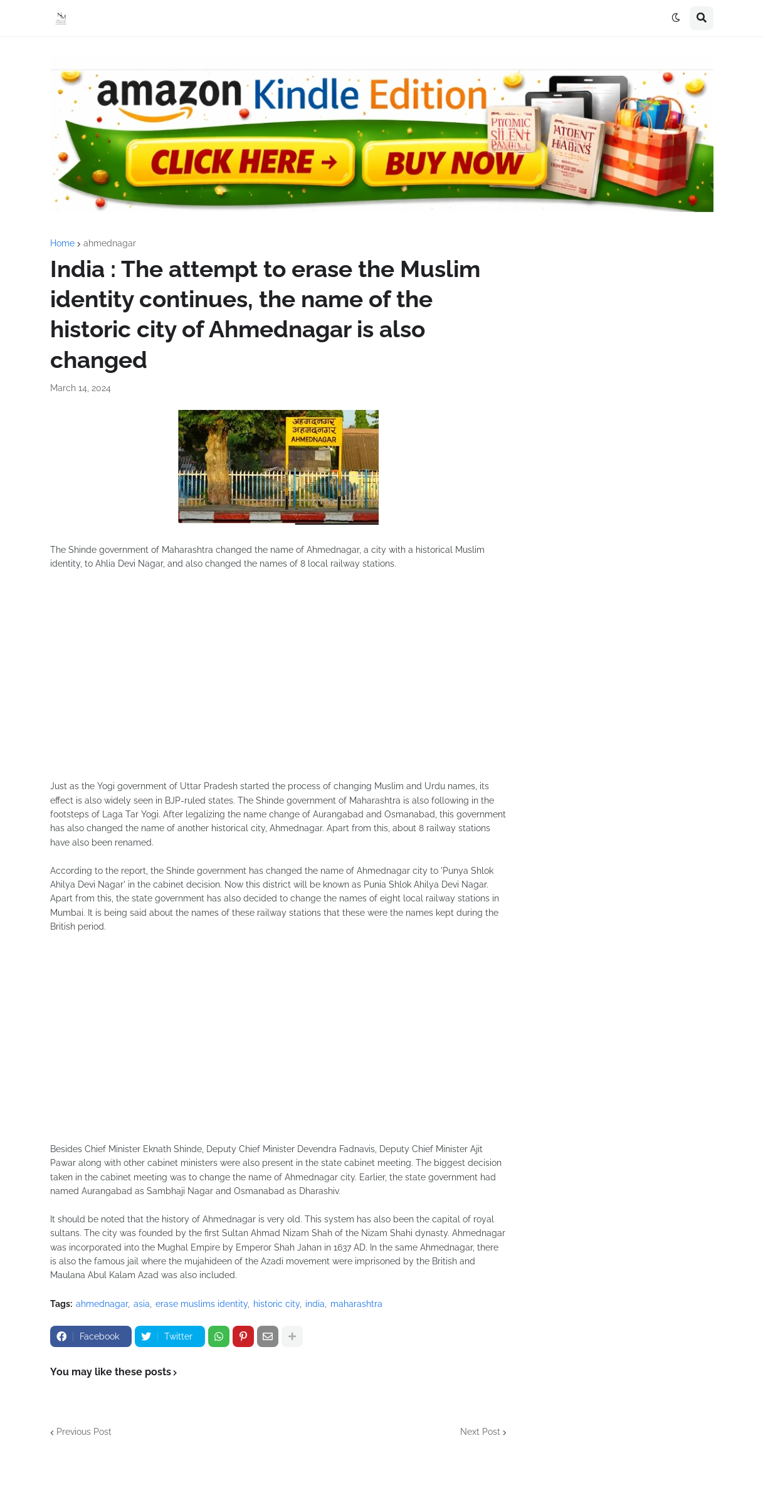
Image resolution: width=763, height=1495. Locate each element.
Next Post (480, 1432)
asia (142, 1304)
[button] (676, 18)
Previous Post (84, 1432)
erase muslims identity (201, 1304)
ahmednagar (109, 243)
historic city (276, 1304)
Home (62, 243)
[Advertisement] (278, 682)
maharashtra (356, 1304)
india (315, 1304)
